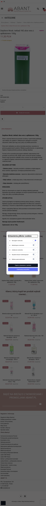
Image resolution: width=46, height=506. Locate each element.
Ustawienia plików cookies (20, 236)
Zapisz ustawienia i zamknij (23, 265)
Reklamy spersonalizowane (18, 259)
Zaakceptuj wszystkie (23, 269)
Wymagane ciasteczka (17, 240)
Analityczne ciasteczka (17, 250)
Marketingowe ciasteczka (18, 245)
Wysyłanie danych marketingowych (20, 254)
